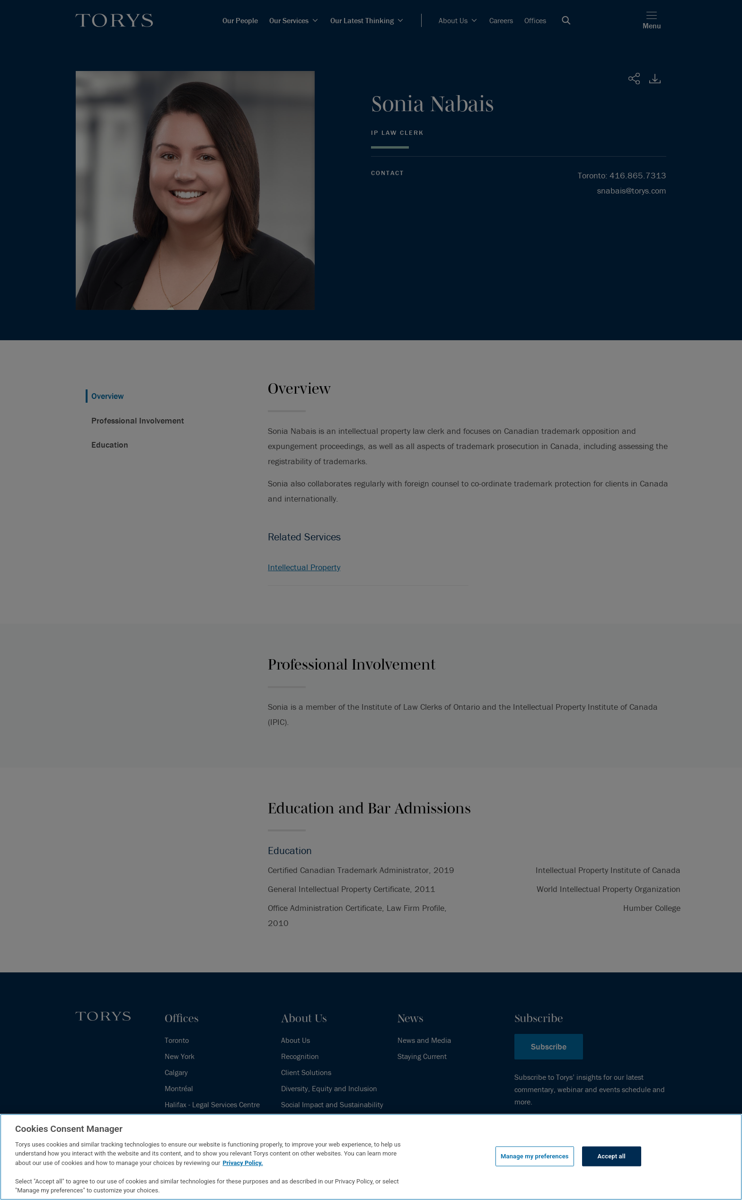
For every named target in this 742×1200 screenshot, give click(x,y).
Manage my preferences (535, 1156)
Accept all (612, 1156)
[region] (371, 1157)
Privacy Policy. (242, 1162)
